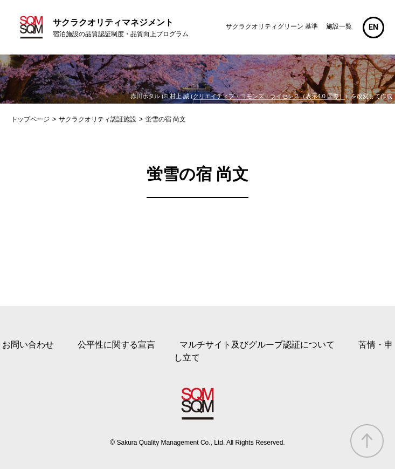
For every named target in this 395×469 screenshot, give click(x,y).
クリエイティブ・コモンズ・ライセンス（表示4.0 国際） (269, 96)
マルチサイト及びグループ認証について (257, 344)
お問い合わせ (28, 344)
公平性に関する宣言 (116, 344)
